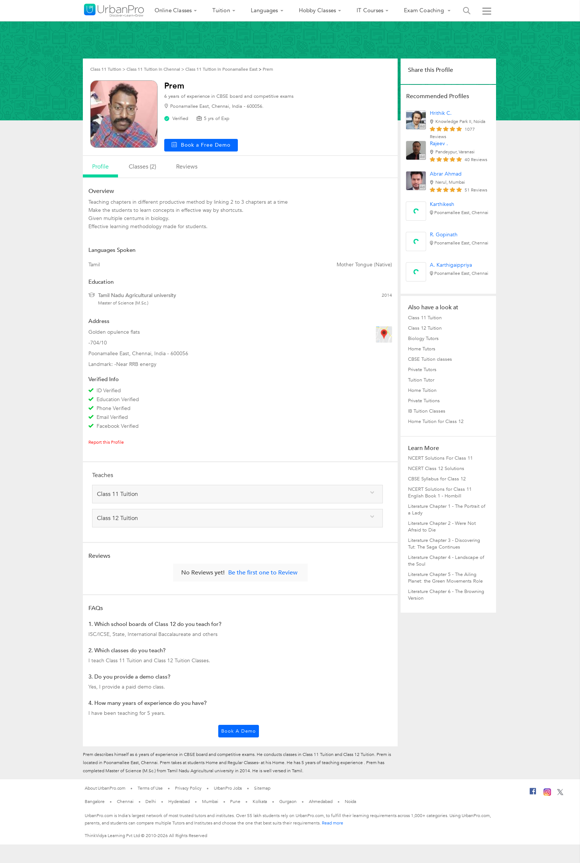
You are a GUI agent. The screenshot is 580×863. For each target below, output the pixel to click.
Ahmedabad (321, 801)
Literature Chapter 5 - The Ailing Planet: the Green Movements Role (445, 577)
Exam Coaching (424, 10)
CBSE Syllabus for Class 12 (437, 479)
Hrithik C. (441, 113)
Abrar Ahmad (446, 173)
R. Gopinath (444, 234)
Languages (264, 10)
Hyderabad (179, 801)
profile (100, 167)
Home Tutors (421, 349)
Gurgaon (287, 801)
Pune (235, 801)
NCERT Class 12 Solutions (436, 468)
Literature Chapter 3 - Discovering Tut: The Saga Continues (444, 543)
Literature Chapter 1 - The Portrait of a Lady (446, 509)
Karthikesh (442, 204)
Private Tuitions (424, 400)
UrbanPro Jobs (228, 788)
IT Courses (370, 10)
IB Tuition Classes (426, 411)
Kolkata (260, 801)
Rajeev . (439, 143)
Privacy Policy (188, 788)
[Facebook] (533, 794)
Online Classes (173, 10)
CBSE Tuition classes (430, 359)
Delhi (150, 801)
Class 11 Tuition (425, 317)
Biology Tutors (423, 338)
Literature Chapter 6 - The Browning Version (446, 595)
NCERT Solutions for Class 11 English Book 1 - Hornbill (440, 492)
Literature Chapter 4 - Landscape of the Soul (446, 560)
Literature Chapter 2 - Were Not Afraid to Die (442, 526)
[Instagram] (547, 794)
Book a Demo (238, 731)
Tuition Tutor (421, 380)
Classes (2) (142, 167)
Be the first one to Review (262, 573)
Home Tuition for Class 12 (435, 421)
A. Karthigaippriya (451, 265)
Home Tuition (422, 390)
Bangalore (95, 801)
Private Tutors (422, 369)
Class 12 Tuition (425, 328)
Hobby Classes (317, 10)
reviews (187, 167)
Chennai (125, 801)
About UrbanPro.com (105, 788)
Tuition (221, 10)
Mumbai (210, 801)
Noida (351, 801)
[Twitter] (560, 794)
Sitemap (262, 788)
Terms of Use (150, 788)
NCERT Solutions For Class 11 (440, 458)
